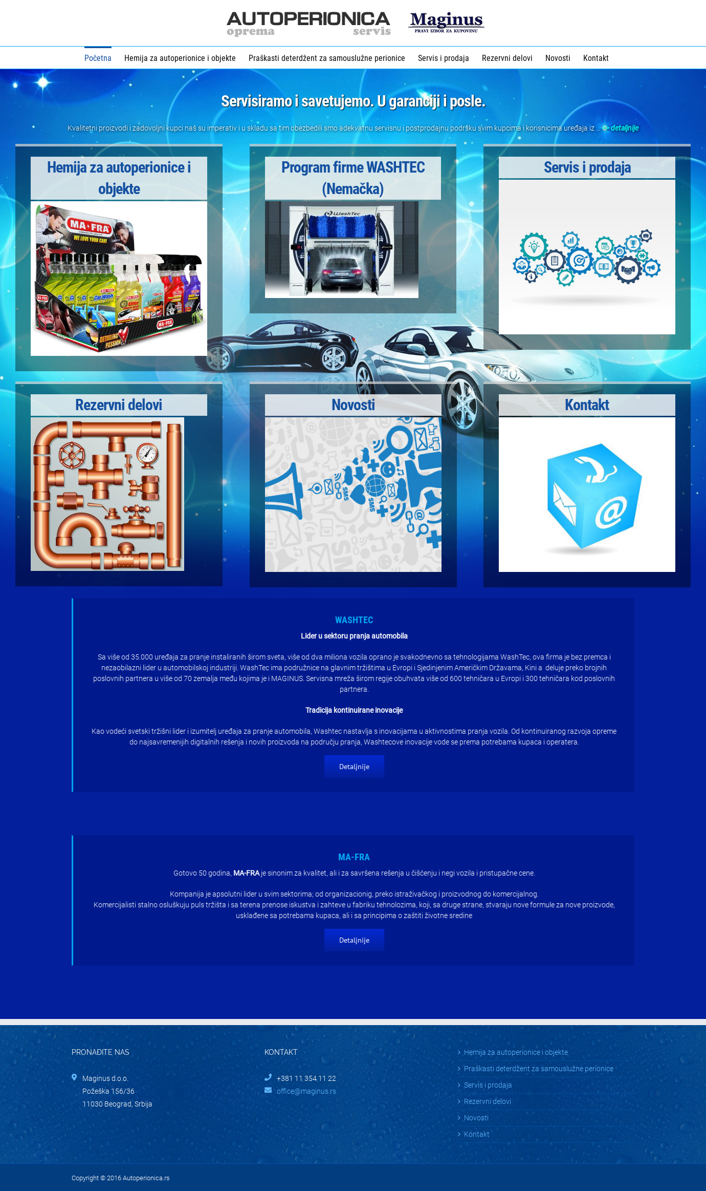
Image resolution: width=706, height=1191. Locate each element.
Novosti (476, 1118)
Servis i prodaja (488, 1085)
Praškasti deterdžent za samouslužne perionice (538, 1069)
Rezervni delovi (487, 1101)
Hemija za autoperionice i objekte (516, 1052)
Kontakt (477, 1134)
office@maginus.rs (306, 1091)
